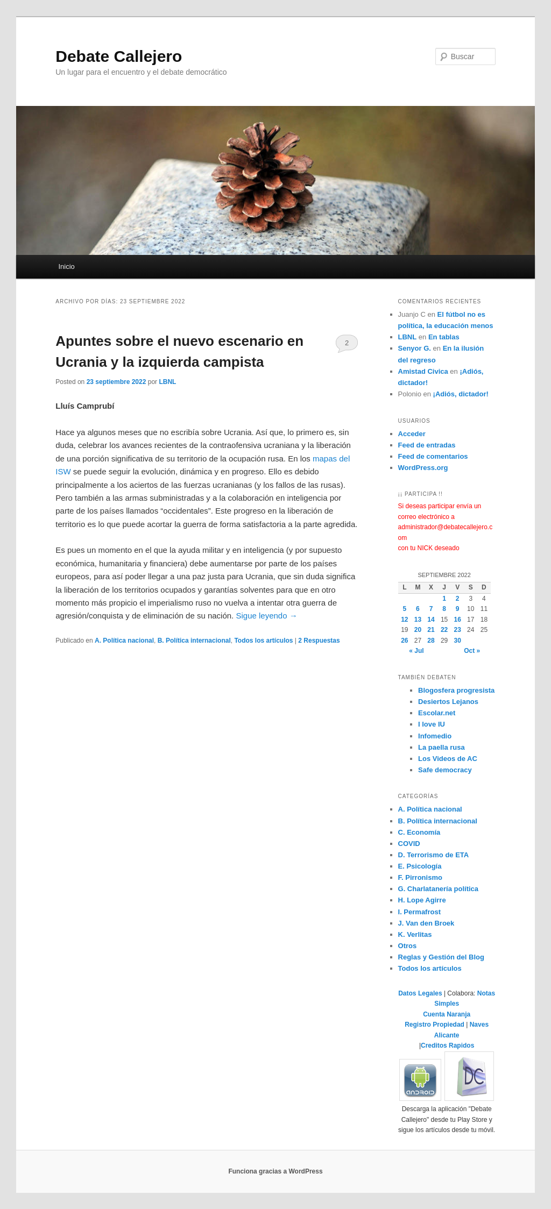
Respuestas (319, 640)
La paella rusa (441, 747)
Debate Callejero (118, 56)
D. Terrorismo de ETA (433, 855)
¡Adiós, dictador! (461, 394)
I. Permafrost (419, 912)
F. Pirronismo (420, 877)
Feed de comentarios (433, 456)
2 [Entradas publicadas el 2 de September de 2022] (458, 598)
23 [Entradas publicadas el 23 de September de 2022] (457, 630)
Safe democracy (445, 770)
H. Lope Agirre (422, 900)
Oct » (472, 651)
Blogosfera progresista (456, 690)
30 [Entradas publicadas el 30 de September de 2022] (457, 640)
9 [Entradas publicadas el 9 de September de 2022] (458, 609)
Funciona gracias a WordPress (275, 1171)
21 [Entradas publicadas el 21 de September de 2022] (430, 630)
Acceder (412, 434)
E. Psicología (420, 866)
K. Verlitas (415, 934)
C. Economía (419, 832)
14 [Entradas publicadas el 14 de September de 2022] (430, 619)
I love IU (431, 724)
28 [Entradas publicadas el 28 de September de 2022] (430, 640)
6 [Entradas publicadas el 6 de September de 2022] (418, 609)
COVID (409, 844)
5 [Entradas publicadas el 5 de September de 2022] (404, 609)
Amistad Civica (423, 371)
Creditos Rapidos (447, 1045)
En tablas (444, 337)
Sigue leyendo (266, 615)
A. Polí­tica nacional (124, 640)
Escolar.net (436, 713)
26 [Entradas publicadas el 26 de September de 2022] (404, 640)
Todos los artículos (263, 640)
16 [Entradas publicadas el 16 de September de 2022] (457, 619)
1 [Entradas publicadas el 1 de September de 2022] (444, 598)
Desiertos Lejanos (448, 702)
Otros (407, 946)
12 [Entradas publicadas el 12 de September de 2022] (404, 619)
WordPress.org (423, 468)
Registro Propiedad (435, 1024)
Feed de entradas (427, 445)
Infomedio (434, 736)
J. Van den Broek (426, 923)
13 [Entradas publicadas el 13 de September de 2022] (417, 619)
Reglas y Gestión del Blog (441, 957)
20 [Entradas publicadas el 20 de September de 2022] (417, 630)
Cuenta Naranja (446, 1014)
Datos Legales (420, 993)
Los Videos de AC (447, 759)
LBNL (167, 382)
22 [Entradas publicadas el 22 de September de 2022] (444, 630)
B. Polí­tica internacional (194, 640)
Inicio (66, 266)
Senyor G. (414, 348)
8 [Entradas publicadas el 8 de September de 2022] (444, 609)
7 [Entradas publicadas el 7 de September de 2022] (431, 609)
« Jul (416, 651)
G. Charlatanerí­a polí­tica (438, 889)
